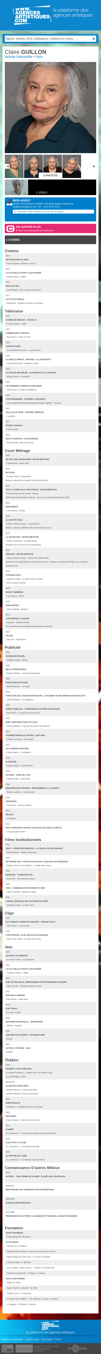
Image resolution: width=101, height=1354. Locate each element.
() (63, 204)
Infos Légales (47, 1339)
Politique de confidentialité (12, 1339)
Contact (58, 1339)
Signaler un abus (32, 1339)
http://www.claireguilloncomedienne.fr (36, 230)
